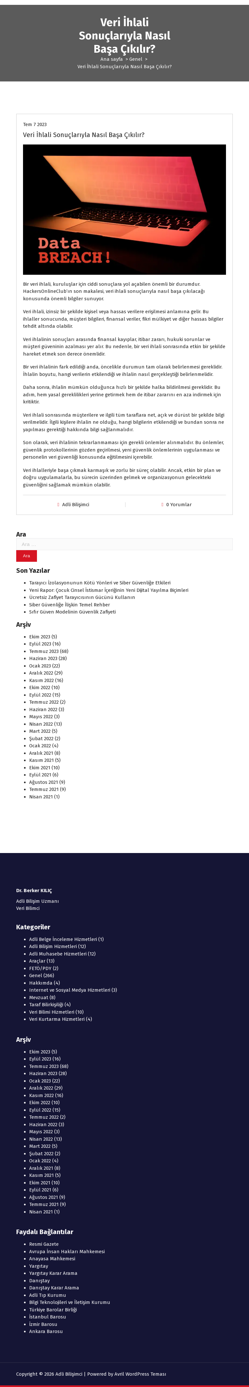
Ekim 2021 (39, 768)
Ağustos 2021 (43, 782)
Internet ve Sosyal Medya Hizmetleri (69, 990)
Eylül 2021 (40, 775)
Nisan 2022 (41, 724)
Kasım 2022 (41, 680)
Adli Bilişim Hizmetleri (53, 946)
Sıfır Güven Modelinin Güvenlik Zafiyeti (72, 612)
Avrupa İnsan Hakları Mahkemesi (67, 1251)
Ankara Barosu (46, 1331)
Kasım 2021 (41, 760)
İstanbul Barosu (47, 1317)
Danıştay (39, 1281)
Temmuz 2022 (44, 702)
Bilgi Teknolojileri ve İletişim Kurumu (69, 1302)
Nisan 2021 (41, 797)
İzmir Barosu (43, 1324)
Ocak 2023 (40, 666)
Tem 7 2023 (35, 124)
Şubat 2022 (41, 739)
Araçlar (37, 961)
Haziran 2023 (43, 658)
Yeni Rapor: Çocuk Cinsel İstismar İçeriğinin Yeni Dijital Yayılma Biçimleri (108, 590)
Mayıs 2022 (41, 717)
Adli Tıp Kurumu (47, 1295)
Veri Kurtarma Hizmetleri (57, 1019)
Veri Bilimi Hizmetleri (51, 1012)
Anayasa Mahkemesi (52, 1259)
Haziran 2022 (43, 709)
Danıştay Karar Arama (54, 1288)
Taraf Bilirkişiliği (46, 1005)
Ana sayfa (112, 59)
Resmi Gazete (44, 1244)
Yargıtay (38, 1266)
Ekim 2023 (39, 637)
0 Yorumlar (179, 504)
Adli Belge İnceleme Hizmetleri (63, 939)
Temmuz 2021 (44, 789)
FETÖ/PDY (40, 968)
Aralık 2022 (41, 673)
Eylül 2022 (40, 695)
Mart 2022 (40, 731)
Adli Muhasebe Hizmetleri (58, 954)
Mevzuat (38, 997)
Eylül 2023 (40, 644)
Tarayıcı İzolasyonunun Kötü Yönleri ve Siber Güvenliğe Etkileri (100, 583)
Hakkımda (41, 983)
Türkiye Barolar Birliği (53, 1310)
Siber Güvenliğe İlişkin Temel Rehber (69, 605)
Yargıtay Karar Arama (53, 1273)
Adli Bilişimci (75, 504)
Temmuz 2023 (44, 651)
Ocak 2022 (40, 746)
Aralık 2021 (41, 753)
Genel (135, 59)
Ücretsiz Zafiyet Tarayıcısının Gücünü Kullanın (82, 597)
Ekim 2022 (39, 687)
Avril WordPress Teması (140, 1374)
